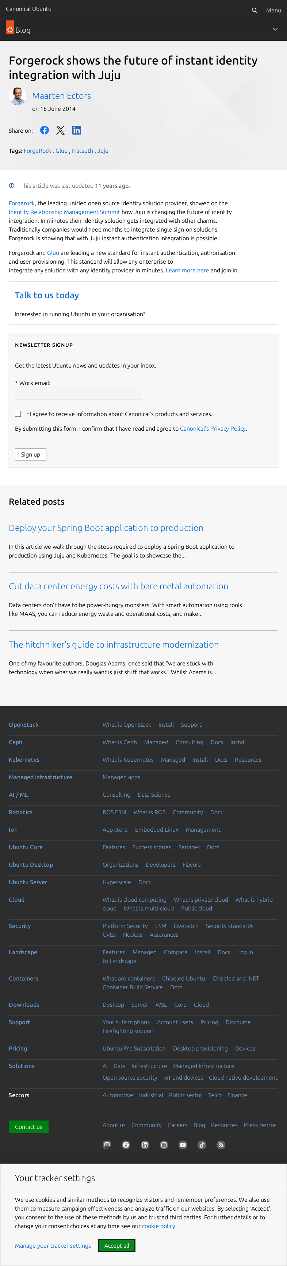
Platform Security (125, 926)
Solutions (21, 1066)
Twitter (60, 130)
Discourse (238, 1022)
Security (20, 926)
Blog (199, 1125)
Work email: (78, 390)
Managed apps (121, 777)
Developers (160, 864)
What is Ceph (120, 742)
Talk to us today (47, 295)
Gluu (62, 150)
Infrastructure (149, 1066)
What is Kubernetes (128, 759)
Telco (215, 1095)
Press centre (260, 1125)
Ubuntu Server (28, 882)
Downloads (24, 1004)
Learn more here (187, 270)
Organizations (120, 864)
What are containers (129, 978)
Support (191, 724)
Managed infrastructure (40, 777)
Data (120, 1066)
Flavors (192, 864)
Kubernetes (24, 759)
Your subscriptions (126, 1022)
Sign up (30, 454)
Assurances (164, 934)
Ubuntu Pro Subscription (134, 1048)
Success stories (152, 847)
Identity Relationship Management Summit (64, 212)
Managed (156, 742)
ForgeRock (37, 150)
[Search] (254, 10)
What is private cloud (201, 899)
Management (203, 829)
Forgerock (22, 203)
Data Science (154, 794)
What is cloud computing (135, 899)
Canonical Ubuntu (28, 8)
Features (114, 847)
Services (189, 847)
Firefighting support (128, 1031)
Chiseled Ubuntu (183, 978)
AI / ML (18, 794)
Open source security (130, 1077)
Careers (178, 1125)
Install (166, 724)
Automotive (118, 1095)
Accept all (116, 1245)
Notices (132, 934)
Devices (245, 1048)
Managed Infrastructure (203, 1066)
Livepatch (186, 926)
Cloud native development (243, 1077)
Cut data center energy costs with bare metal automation (119, 586)
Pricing (209, 1022)
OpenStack (24, 724)
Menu (273, 10)
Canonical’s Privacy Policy (213, 428)
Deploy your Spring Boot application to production (106, 528)
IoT (13, 829)
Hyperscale (117, 882)
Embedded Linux (157, 829)
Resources (248, 759)
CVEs (109, 934)
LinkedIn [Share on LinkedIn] (76, 130)
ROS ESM (114, 812)
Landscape (23, 952)
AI (105, 1066)
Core (180, 1004)
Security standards (229, 926)
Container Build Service (133, 987)
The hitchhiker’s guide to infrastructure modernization (114, 644)
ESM (161, 926)
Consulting (189, 742)
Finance (237, 1095)
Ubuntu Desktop (31, 864)
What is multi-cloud (149, 908)
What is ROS (149, 812)
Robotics (20, 812)
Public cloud (196, 908)
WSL (161, 1004)
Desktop (113, 1004)
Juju (102, 150)
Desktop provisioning (200, 1048)
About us (114, 1125)
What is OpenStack (127, 724)
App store (115, 829)
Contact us (28, 1126)
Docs (217, 742)
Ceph (15, 742)
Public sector (185, 1095)
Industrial (151, 1095)
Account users (175, 1022)
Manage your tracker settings (53, 1245)
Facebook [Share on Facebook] (44, 130)
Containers (23, 978)
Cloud (16, 899)
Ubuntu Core (26, 847)
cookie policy (158, 1226)
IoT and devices (183, 1077)
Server (139, 1004)
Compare (176, 952)
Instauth (82, 150)
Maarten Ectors (61, 96)
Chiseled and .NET (236, 978)
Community (188, 812)
